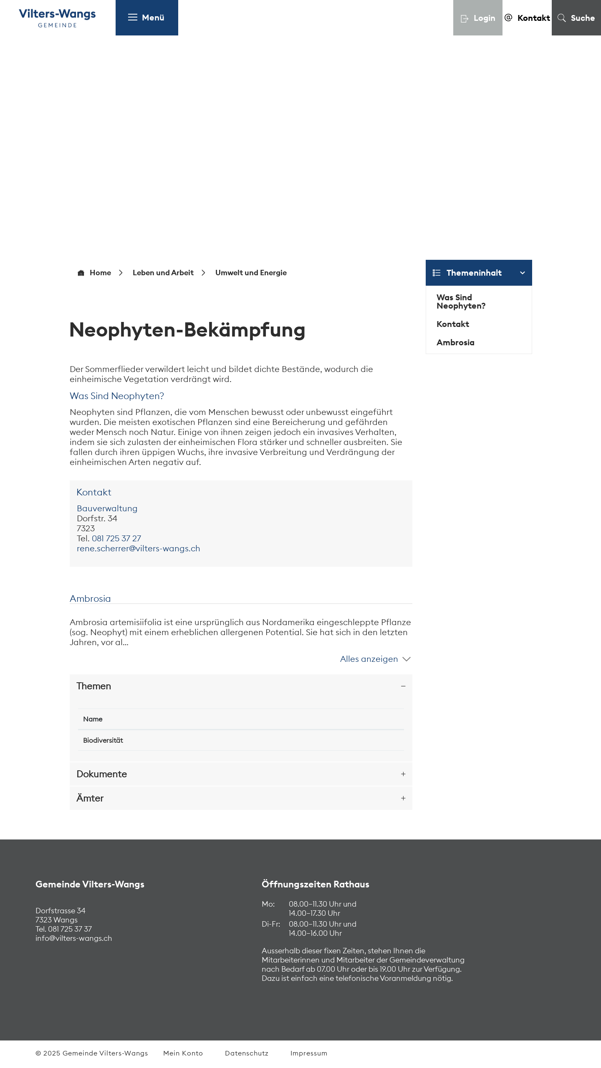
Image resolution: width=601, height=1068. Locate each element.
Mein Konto (183, 1053)
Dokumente (101, 774)
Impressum (309, 1053)
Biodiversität (103, 740)
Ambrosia (456, 342)
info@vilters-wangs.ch (73, 938)
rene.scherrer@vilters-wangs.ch (138, 548)
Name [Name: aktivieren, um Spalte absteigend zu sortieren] (92, 719)
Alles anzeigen (369, 658)
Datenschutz (247, 1053)
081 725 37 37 (69, 929)
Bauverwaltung (107, 508)
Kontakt (453, 324)
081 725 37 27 (116, 538)
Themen (93, 686)
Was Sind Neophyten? (461, 301)
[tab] (241, 686)
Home (100, 272)
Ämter (90, 798)
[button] (163, 272)
